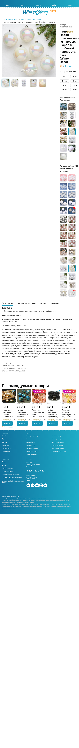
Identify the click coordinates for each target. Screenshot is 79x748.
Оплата (4, 462)
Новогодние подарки (58, 439)
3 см (64, 77)
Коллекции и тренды (58, 448)
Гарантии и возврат (7, 471)
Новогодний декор (31, 451)
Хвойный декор (30, 442)
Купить (7, 423)
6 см (75, 81)
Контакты (4, 442)
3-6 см (64, 81)
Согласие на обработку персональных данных (13, 482)
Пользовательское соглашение (10, 474)
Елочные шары (30, 445)
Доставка (4, 465)
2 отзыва (69, 66)
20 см (75, 90)
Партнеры (5, 439)
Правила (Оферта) (7, 468)
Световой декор (56, 436)
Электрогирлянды (31, 454)
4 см (75, 77)
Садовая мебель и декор (59, 451)
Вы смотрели (5, 445)
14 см (64, 90)
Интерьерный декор (57, 445)
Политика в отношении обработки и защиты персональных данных (12, 478)
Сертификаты (6, 451)
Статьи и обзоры (6, 448)
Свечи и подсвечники (58, 442)
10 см (75, 85)
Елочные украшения (32, 448)
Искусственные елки (32, 439)
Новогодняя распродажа (33, 436)
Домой (4, 436)
